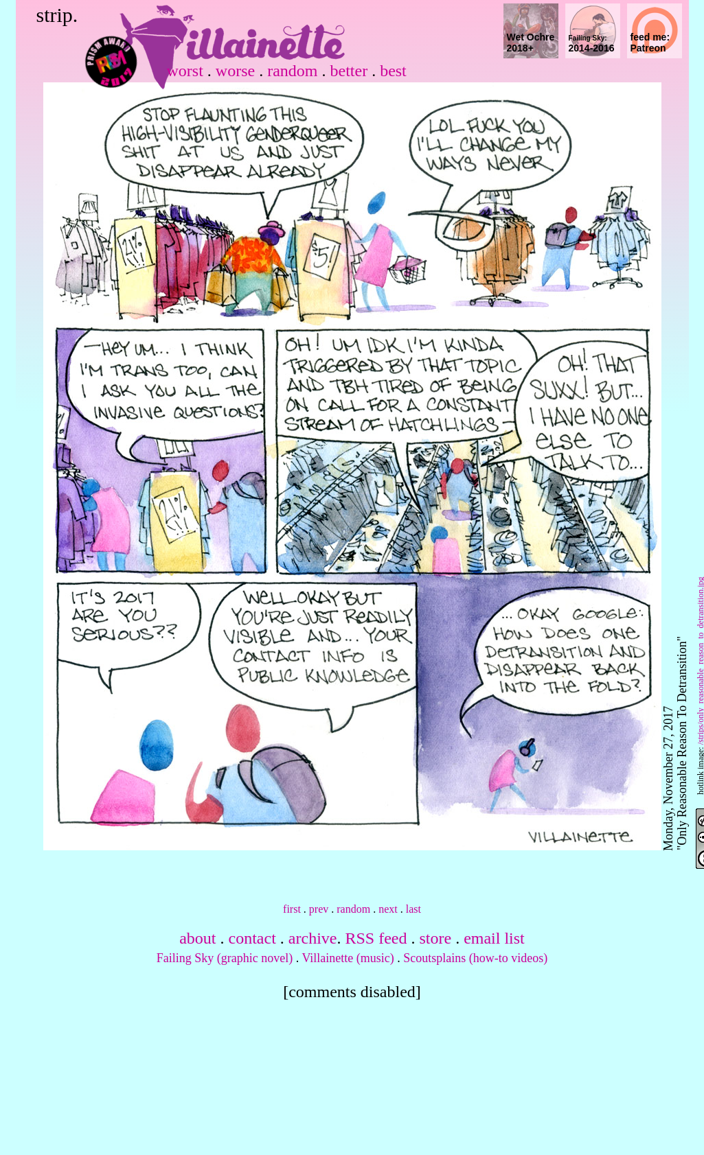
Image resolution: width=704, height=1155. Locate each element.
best (393, 71)
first (292, 909)
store (435, 938)
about (197, 938)
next (388, 909)
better (348, 71)
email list (494, 938)
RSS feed (376, 938)
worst (185, 71)
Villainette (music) (348, 958)
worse (235, 71)
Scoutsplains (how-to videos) (475, 958)
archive (312, 938)
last (413, 909)
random (292, 71)
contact (252, 938)
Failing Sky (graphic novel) (225, 958)
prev (318, 909)
